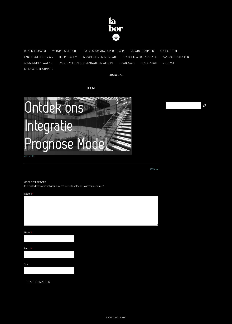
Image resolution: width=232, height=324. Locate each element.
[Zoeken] (204, 105)
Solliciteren (168, 51)
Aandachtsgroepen (176, 57)
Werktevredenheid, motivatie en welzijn (86, 62)
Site (26, 264)
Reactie (29, 193)
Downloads (127, 62)
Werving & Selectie (64, 51)
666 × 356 (29, 156)
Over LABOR (149, 62)
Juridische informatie (38, 68)
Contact (168, 62)
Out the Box (121, 317)
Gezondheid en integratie (100, 57)
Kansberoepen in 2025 (38, 57)
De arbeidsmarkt (35, 51)
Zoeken (116, 74)
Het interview (68, 57)
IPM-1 (154, 169)
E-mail (28, 248)
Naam (28, 232)
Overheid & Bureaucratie (140, 57)
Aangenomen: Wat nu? (38, 62)
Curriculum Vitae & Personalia (104, 51)
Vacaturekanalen (142, 51)
